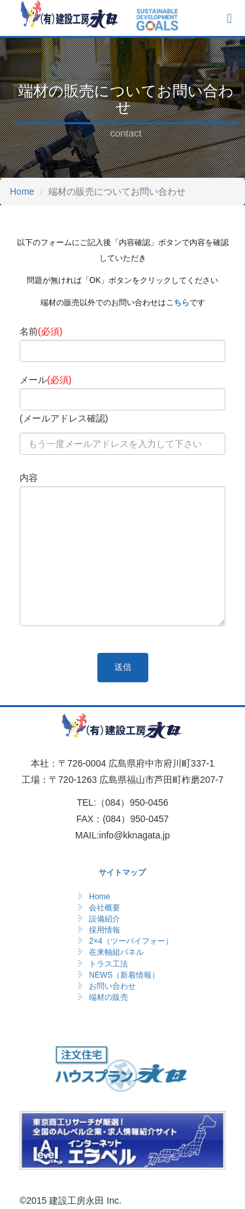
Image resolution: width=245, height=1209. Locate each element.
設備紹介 (104, 918)
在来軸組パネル (116, 952)
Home (22, 191)
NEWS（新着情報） (124, 975)
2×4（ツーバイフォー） (130, 941)
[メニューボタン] (229, 18)
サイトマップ (122, 872)
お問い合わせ (112, 986)
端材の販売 (108, 997)
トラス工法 (108, 964)
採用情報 (104, 930)
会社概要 (104, 907)
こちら (177, 302)
